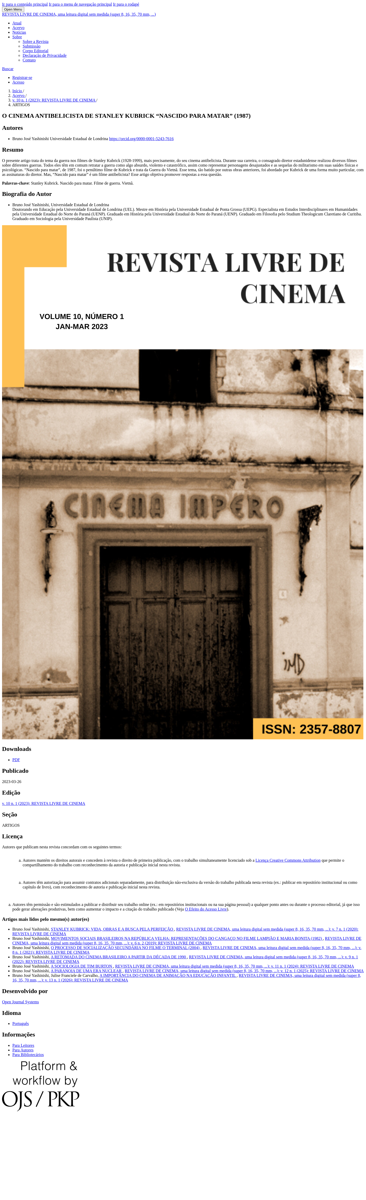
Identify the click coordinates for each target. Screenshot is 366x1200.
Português (20, 1023)
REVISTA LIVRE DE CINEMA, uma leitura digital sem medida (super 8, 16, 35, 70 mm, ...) (79, 14)
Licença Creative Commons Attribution (288, 860)
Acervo (18, 27)
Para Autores (22, 1050)
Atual (17, 23)
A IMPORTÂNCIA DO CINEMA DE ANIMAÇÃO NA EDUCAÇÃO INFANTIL (168, 975)
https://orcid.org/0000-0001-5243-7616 (141, 139)
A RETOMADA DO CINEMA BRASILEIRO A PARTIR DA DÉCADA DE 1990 (119, 957)
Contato (29, 60)
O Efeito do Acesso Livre (206, 909)
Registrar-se (22, 77)
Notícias (19, 32)
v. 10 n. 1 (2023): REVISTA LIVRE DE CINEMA (54, 100)
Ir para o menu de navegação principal (80, 4)
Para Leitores (23, 1045)
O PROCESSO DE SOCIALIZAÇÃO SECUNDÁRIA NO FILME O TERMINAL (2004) (126, 948)
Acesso (18, 82)
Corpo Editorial (35, 51)
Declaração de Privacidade (45, 55)
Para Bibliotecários (28, 1054)
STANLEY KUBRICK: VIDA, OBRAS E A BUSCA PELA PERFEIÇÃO (112, 929)
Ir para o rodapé (126, 4)
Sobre (17, 37)
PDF (16, 760)
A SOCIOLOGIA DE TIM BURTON (82, 966)
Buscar (7, 69)
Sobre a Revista (35, 41)
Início (17, 91)
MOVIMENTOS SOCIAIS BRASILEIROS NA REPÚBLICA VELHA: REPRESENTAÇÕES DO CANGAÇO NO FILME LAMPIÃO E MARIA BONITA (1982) (187, 938)
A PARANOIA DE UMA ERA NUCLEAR (87, 971)
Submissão (31, 46)
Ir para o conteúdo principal (25, 4)
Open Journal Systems (20, 1002)
